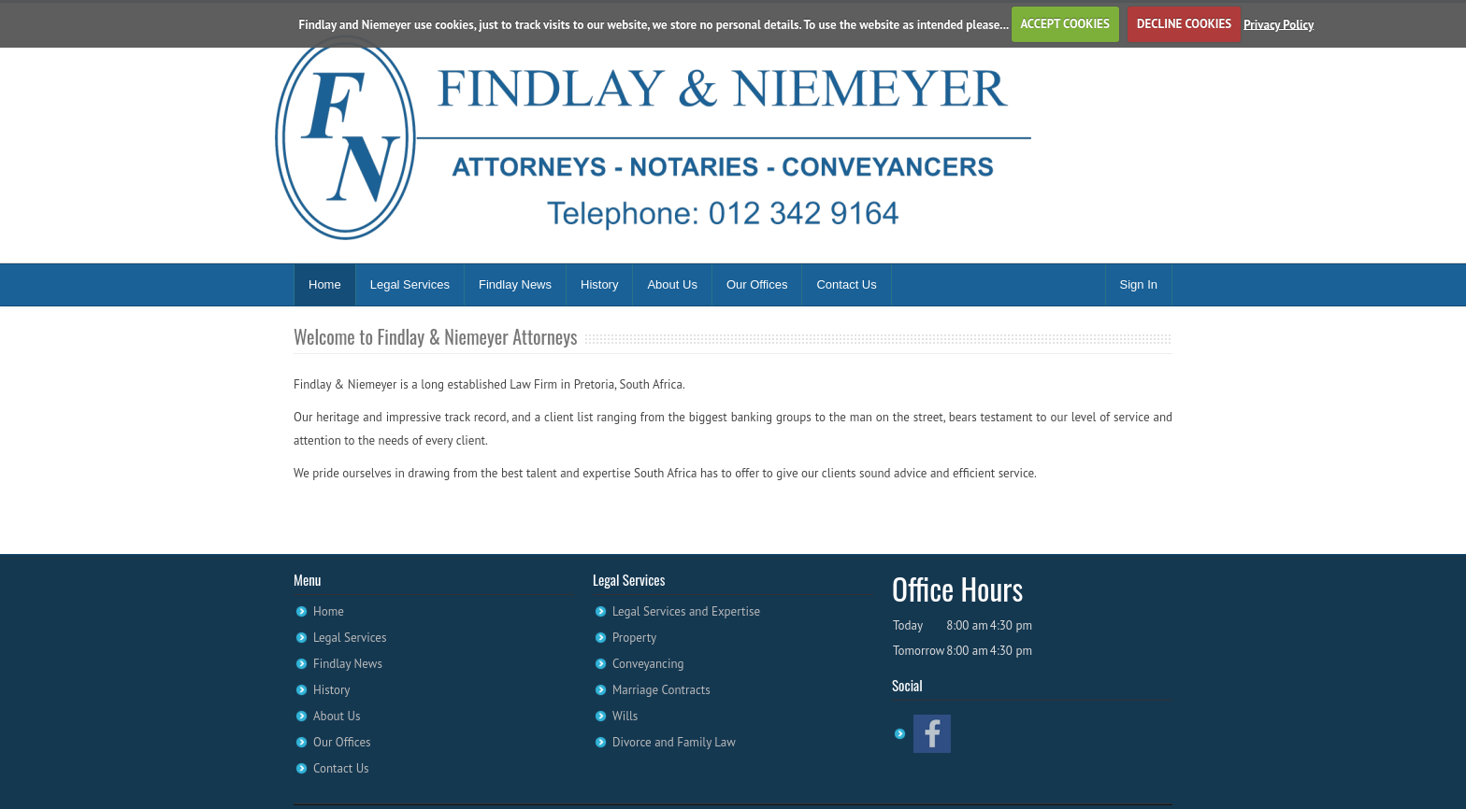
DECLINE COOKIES (1184, 24)
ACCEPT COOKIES (1064, 24)
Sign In (1138, 284)
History (599, 284)
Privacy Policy (1278, 24)
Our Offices (757, 284)
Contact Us (846, 284)
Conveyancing (648, 664)
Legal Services (410, 284)
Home (325, 284)
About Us (672, 284)
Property (634, 638)
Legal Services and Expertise (686, 611)
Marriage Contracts (661, 690)
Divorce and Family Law (674, 742)
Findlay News (515, 284)
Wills (625, 716)
